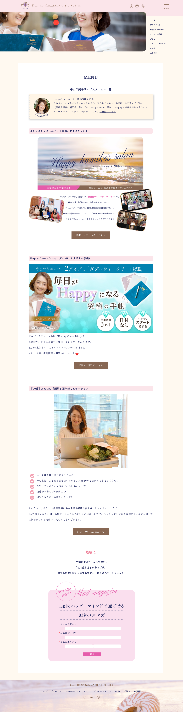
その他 (152, 48)
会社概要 (137, 691)
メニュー (153, 39)
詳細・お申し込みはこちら (91, 235)
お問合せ (153, 53)
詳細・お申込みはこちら (90, 531)
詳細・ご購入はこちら (91, 365)
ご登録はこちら (108, 111)
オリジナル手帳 (156, 34)
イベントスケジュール (158, 44)
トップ (152, 20)
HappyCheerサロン (158, 29)
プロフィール (155, 25)
